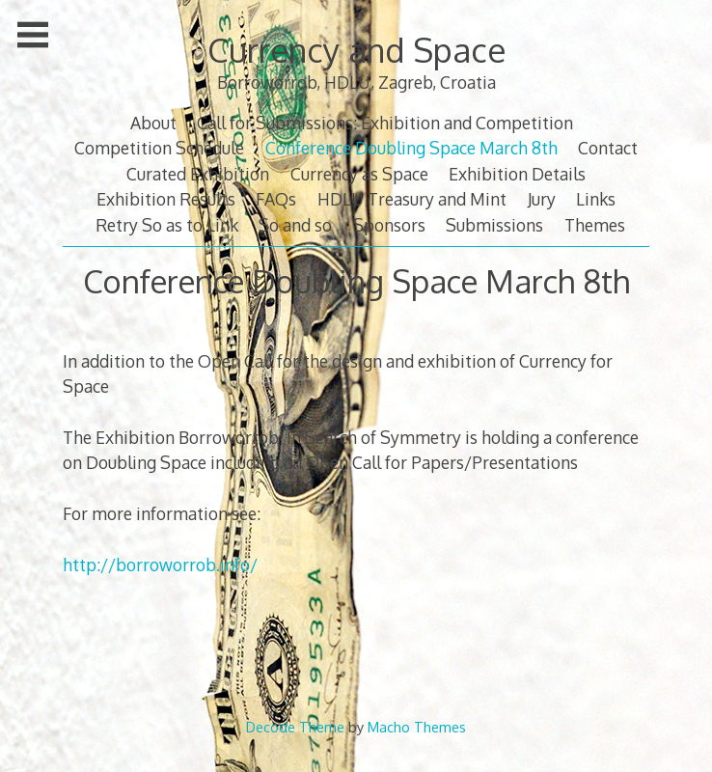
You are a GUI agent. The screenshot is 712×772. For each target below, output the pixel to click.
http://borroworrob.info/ (160, 564)
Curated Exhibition (197, 173)
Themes (594, 224)
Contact (608, 147)
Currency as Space (359, 173)
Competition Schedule (159, 147)
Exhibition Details (517, 173)
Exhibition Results (165, 198)
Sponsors (389, 224)
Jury (542, 198)
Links (596, 198)
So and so (295, 224)
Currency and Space (356, 49)
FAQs (276, 198)
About (153, 122)
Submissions (494, 224)
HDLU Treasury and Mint (412, 198)
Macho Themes (417, 726)
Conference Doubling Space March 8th (411, 147)
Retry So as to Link (167, 224)
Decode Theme (295, 726)
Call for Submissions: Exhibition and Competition (385, 122)
